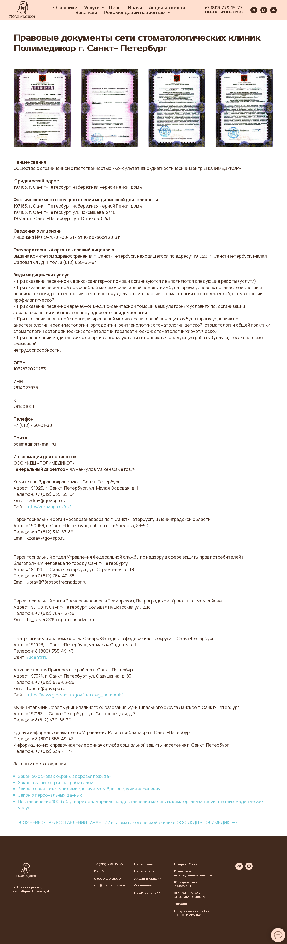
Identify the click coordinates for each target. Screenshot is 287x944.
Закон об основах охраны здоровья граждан (64, 776)
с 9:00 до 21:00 (107, 878)
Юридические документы (186, 884)
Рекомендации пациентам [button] (135, 12)
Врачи (135, 7)
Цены (115, 7)
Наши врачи (144, 871)
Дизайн (180, 904)
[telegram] (253, 10)
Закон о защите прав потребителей (55, 782)
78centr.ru (37, 657)
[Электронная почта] (273, 10)
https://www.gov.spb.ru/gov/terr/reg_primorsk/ (74, 695)
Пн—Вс (100, 871)
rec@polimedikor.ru (110, 885)
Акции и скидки (167, 7)
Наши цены (144, 864)
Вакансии (86, 12)
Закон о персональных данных (50, 795)
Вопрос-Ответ (186, 864)
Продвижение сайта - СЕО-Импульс (191, 913)
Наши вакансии (147, 893)
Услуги (92, 7)
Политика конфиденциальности (193, 873)
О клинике (65, 7)
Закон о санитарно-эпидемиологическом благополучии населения (89, 789)
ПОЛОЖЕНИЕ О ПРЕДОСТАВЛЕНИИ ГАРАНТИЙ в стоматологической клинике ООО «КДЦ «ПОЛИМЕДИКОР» (125, 822)
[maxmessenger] (263, 10)
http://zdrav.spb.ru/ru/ (48, 507)
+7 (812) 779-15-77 (223, 8)
